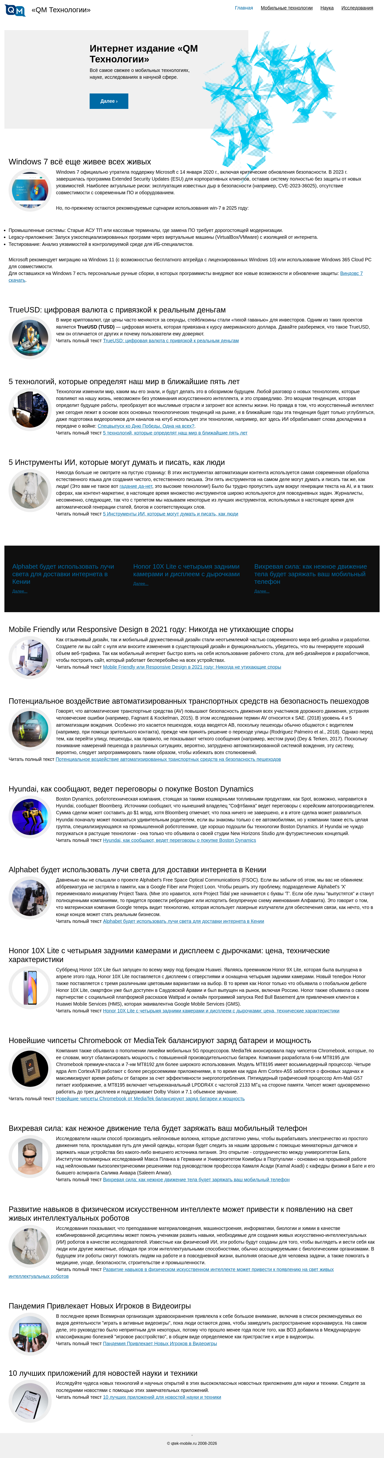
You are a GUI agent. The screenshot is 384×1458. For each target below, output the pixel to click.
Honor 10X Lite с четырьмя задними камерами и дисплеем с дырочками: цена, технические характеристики (221, 1010)
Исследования (357, 8)
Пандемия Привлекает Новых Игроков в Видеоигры (160, 1343)
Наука (327, 8)
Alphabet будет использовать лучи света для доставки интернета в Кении (183, 921)
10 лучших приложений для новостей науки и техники (162, 1397)
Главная (244, 8)
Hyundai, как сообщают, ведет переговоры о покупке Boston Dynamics (179, 840)
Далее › (109, 101)
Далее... (19, 591)
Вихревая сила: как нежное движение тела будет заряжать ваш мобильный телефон (196, 1179)
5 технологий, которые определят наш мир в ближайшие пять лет (175, 433)
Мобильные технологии (287, 8)
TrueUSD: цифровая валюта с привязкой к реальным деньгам (171, 340)
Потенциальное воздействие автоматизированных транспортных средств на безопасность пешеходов (168, 759)
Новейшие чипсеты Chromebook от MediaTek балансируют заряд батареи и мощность (150, 1098)
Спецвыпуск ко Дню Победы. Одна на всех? (146, 426)
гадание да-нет (136, 486)
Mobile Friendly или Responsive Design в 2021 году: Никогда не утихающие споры (192, 667)
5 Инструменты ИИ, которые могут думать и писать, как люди (170, 514)
